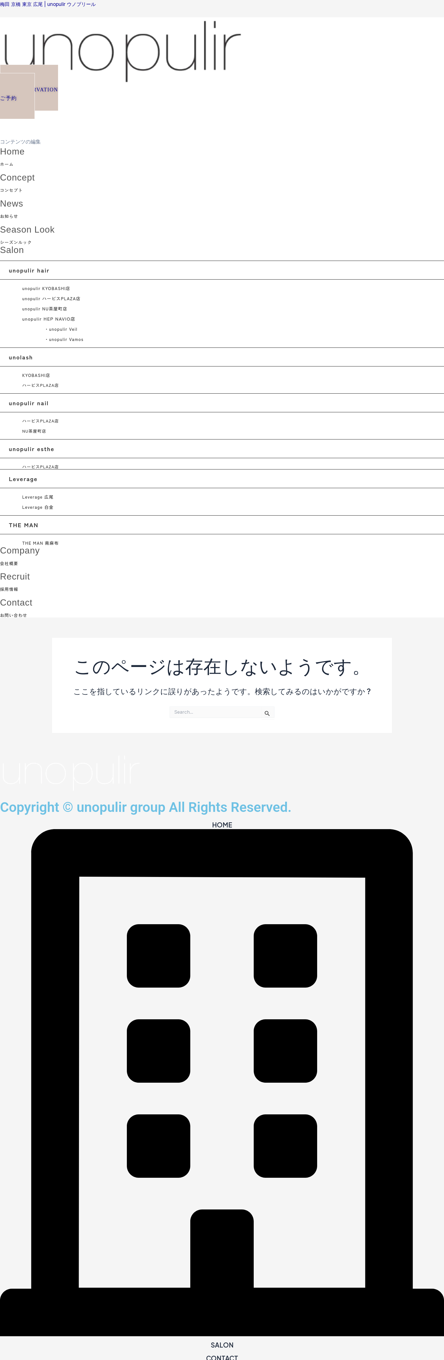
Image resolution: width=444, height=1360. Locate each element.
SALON (222, 1342)
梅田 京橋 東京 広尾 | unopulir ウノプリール (50, 4)
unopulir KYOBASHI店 (48, 286)
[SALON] (222, 1332)
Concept (19, 176)
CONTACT (222, 1355)
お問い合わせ (15, 612)
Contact (18, 599)
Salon (13, 248)
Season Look (30, 227)
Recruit (16, 574)
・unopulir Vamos (65, 337)
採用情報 (10, 587)
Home (14, 150)
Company (22, 548)
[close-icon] (2, 130)
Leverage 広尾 (39, 495)
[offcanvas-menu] (2, 112)
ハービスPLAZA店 (41, 384)
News (13, 202)
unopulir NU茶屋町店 (46, 307)
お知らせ (10, 215)
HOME (222, 822)
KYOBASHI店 (37, 373)
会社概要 (10, 561)
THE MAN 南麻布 (41, 541)
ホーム (7, 163)
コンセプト (12, 189)
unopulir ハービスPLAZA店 (53, 296)
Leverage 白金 (39, 505)
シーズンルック (17, 240)
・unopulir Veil (62, 327)
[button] (32, 91)
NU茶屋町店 (34, 429)
